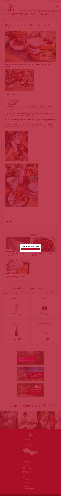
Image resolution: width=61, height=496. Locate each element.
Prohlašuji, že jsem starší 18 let (30, 249)
